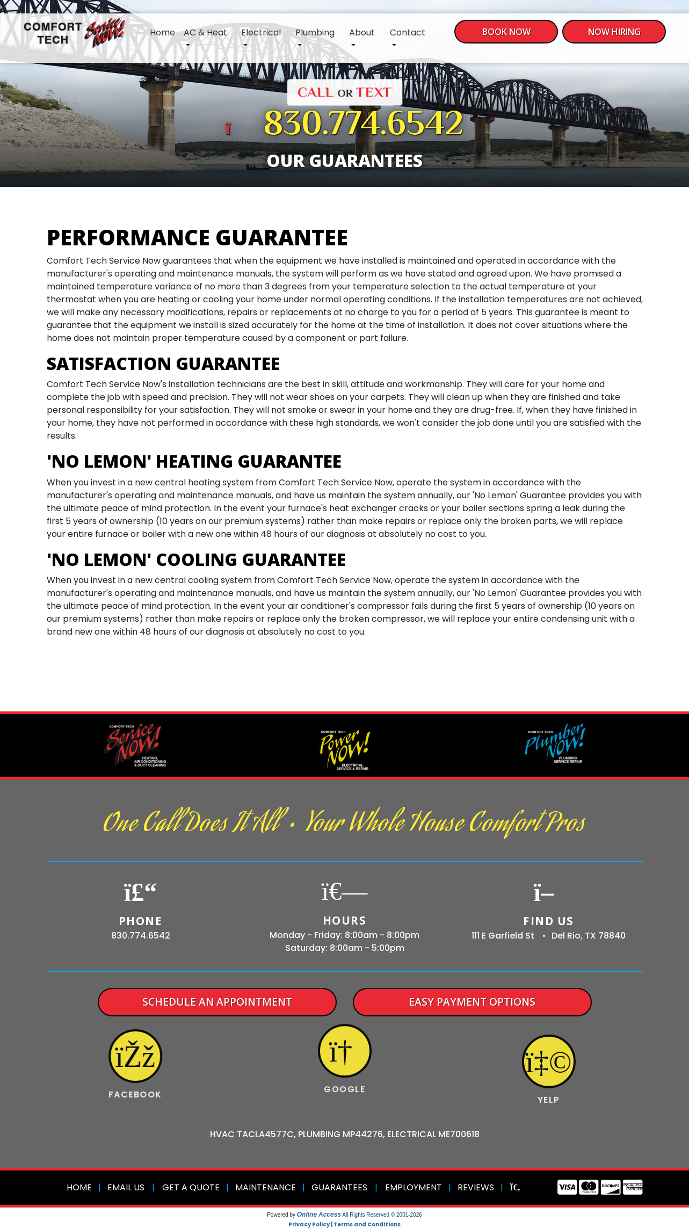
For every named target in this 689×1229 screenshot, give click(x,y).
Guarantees (339, 1187)
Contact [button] (407, 32)
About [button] (362, 32)
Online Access (319, 1214)
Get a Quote (191, 1187)
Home (162, 32)
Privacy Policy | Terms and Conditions (344, 1224)
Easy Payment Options (472, 1001)
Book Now (506, 32)
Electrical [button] (261, 32)
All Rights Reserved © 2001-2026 (382, 1215)
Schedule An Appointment (217, 1001)
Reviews (476, 1187)
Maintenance (265, 1187)
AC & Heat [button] (205, 32)
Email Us (125, 1187)
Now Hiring (614, 32)
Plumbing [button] (315, 32)
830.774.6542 (363, 126)
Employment (413, 1187)
